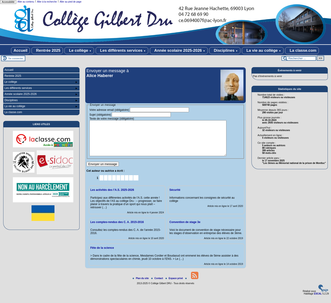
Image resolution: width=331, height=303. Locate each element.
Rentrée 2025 (47, 50)
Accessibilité (8, 2)
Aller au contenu (25, 1)
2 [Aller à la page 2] (101, 184)
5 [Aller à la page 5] (114, 184)
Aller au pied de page (71, 1)
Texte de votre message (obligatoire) (111, 118)
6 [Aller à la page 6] (118, 184)
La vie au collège (262, 50)
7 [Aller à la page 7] (122, 184)
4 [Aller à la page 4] (110, 184)
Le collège (79, 50)
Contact (157, 285)
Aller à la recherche (47, 1)
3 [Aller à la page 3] (105, 184)
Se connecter (15, 58)
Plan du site (141, 285)
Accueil (20, 50)
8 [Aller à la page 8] (127, 184)
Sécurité (174, 196)
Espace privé (174, 285)
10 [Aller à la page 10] (135, 184)
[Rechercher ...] (299, 58)
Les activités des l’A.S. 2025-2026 (112, 196)
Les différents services (122, 50)
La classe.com (302, 50)
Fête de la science (102, 254)
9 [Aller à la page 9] (131, 184)
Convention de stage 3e (184, 229)
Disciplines (225, 50)
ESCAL (318, 300)
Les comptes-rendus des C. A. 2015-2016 (117, 229)
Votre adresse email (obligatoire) (109, 109)
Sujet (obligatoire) (100, 114)
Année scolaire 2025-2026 (178, 50)
